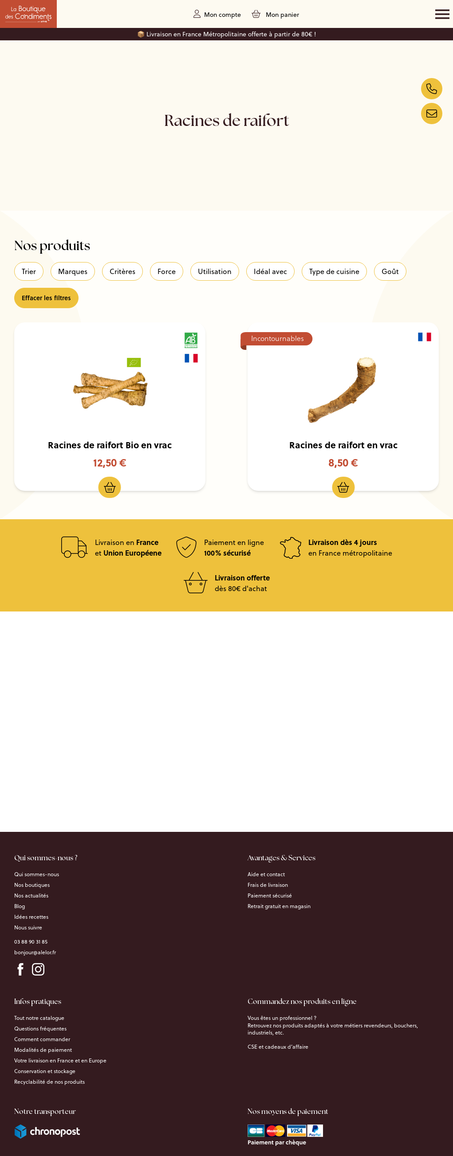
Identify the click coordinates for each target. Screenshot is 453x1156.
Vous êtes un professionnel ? (282, 1018)
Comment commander (42, 1039)
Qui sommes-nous (36, 874)
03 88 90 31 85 (30, 941)
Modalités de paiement (43, 1050)
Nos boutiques (32, 885)
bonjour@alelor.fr (35, 952)
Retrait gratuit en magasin (279, 906)
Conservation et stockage (44, 1071)
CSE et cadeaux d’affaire (278, 1046)
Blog (19, 906)
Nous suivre (28, 927)
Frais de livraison (268, 885)
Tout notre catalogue (39, 1018)
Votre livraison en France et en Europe (60, 1060)
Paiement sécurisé (270, 895)
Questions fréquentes (40, 1028)
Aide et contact (266, 874)
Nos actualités (31, 895)
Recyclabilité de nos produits (49, 1081)
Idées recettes (31, 917)
